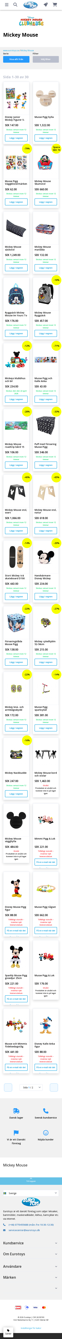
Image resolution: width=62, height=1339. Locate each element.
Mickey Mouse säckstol (13, 248)
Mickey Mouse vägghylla (13, 840)
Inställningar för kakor (31, 1328)
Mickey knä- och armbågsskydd (14, 708)
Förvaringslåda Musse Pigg (13, 643)
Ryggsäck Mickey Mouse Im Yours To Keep (16, 314)
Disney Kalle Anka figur (45, 1045)
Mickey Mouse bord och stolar (46, 774)
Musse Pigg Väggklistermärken (16, 183)
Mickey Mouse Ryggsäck (43, 314)
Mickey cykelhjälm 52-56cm (45, 643)
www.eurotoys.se (11, 50)
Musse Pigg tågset (45, 907)
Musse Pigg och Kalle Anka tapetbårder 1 (43, 380)
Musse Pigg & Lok (44, 975)
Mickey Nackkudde (15, 773)
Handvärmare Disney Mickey (43, 577)
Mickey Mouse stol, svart (16, 511)
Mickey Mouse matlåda (43, 248)
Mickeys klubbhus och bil (15, 380)
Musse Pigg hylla (44, 117)
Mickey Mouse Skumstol (43, 183)
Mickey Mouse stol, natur (46, 511)
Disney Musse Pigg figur (15, 908)
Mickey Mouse (27, 50)
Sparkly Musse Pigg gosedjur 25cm (16, 977)
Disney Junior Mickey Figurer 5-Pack (15, 118)
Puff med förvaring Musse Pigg (45, 445)
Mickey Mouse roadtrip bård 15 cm (14, 445)
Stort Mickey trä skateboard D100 (15, 577)
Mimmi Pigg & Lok (45, 838)
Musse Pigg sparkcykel (41, 708)
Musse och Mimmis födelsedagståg (16, 1045)
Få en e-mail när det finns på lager (46, 863)
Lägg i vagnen (16, 138)
